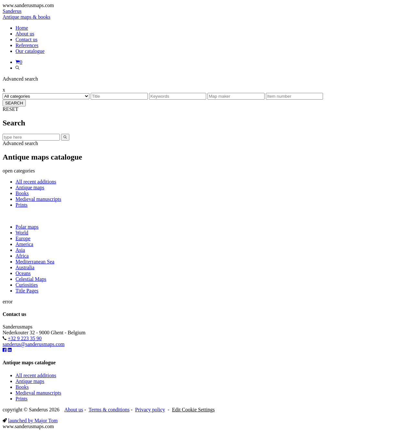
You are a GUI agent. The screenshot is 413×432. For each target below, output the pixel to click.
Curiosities (26, 285)
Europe (22, 238)
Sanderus (26, 14)
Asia (20, 250)
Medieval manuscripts (38, 199)
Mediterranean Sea (34, 261)
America (24, 244)
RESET (10, 109)
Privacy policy (150, 409)
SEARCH (14, 103)
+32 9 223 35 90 (25, 338)
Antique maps (29, 187)
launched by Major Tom (33, 420)
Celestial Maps (30, 279)
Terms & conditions (109, 409)
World (21, 232)
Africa (22, 256)
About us (73, 409)
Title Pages (26, 290)
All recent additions (35, 181)
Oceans (23, 273)
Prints (21, 205)
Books (22, 193)
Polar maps (27, 227)
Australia (25, 267)
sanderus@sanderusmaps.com (34, 344)
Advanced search (20, 143)
